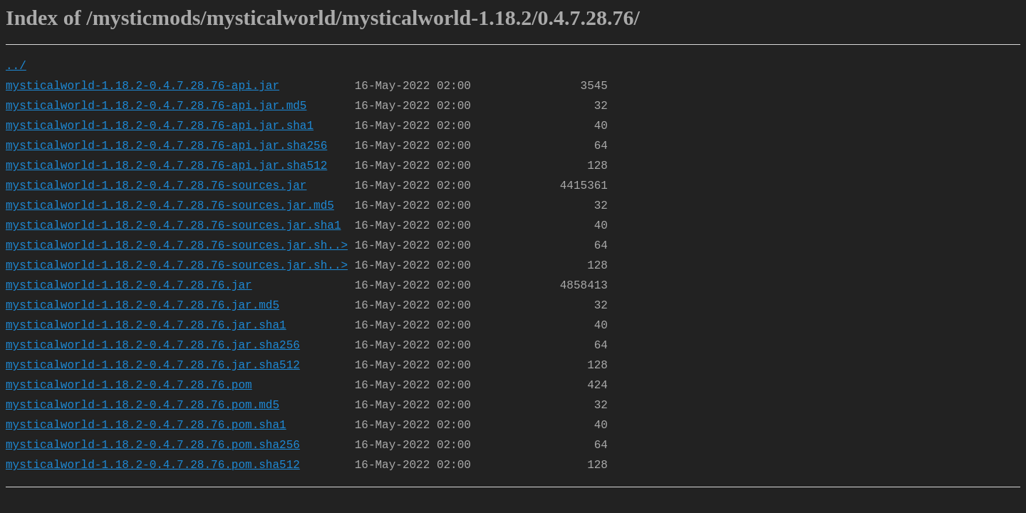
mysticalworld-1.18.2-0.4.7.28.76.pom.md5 (142, 405)
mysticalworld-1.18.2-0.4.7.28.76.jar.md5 (142, 306)
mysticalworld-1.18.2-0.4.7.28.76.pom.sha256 (153, 445)
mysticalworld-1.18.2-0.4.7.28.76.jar (129, 286)
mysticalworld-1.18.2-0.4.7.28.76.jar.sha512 (153, 365)
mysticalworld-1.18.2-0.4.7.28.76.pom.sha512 (153, 465)
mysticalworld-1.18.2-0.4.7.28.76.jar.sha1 (146, 325)
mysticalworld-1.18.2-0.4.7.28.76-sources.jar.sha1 (173, 226)
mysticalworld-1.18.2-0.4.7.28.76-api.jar (142, 86)
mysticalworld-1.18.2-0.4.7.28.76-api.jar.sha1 (160, 126)
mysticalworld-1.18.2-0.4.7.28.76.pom (129, 385)
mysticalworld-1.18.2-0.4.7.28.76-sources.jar (156, 186)
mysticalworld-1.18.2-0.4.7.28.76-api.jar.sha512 (166, 166)
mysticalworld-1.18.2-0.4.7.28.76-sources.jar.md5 (170, 206)
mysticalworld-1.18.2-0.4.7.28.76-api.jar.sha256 (166, 146)
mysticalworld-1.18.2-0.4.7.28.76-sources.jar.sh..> (177, 246)
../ (16, 66)
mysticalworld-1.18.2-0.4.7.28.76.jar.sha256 (153, 345)
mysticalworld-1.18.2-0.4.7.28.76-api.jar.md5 (156, 106)
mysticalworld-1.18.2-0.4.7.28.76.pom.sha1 (146, 425)
